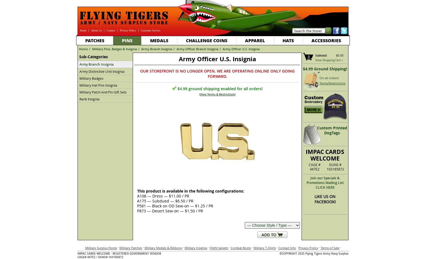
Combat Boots (241, 248)
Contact (110, 30)
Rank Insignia (89, 99)
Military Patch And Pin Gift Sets (103, 92)
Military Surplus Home (101, 248)
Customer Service (150, 30)
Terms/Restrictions (332, 83)
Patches (94, 40)
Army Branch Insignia (156, 49)
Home (83, 30)
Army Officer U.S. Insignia (241, 49)
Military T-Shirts (265, 248)
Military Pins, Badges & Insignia (114, 49)
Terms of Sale (330, 248)
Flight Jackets (219, 248)
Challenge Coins (206, 40)
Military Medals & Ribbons (163, 248)
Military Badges (91, 78)
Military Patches (130, 248)
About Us (96, 30)
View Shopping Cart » (329, 60)
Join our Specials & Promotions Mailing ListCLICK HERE (325, 183)
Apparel (255, 40)
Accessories (326, 40)
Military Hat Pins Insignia (98, 85)
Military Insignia (196, 248)
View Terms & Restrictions (217, 94)
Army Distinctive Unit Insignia (101, 71)
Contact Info (287, 248)
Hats (288, 40)
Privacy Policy (128, 30)
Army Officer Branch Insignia (197, 49)
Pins (127, 40)
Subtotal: (321, 55)
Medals (159, 40)
